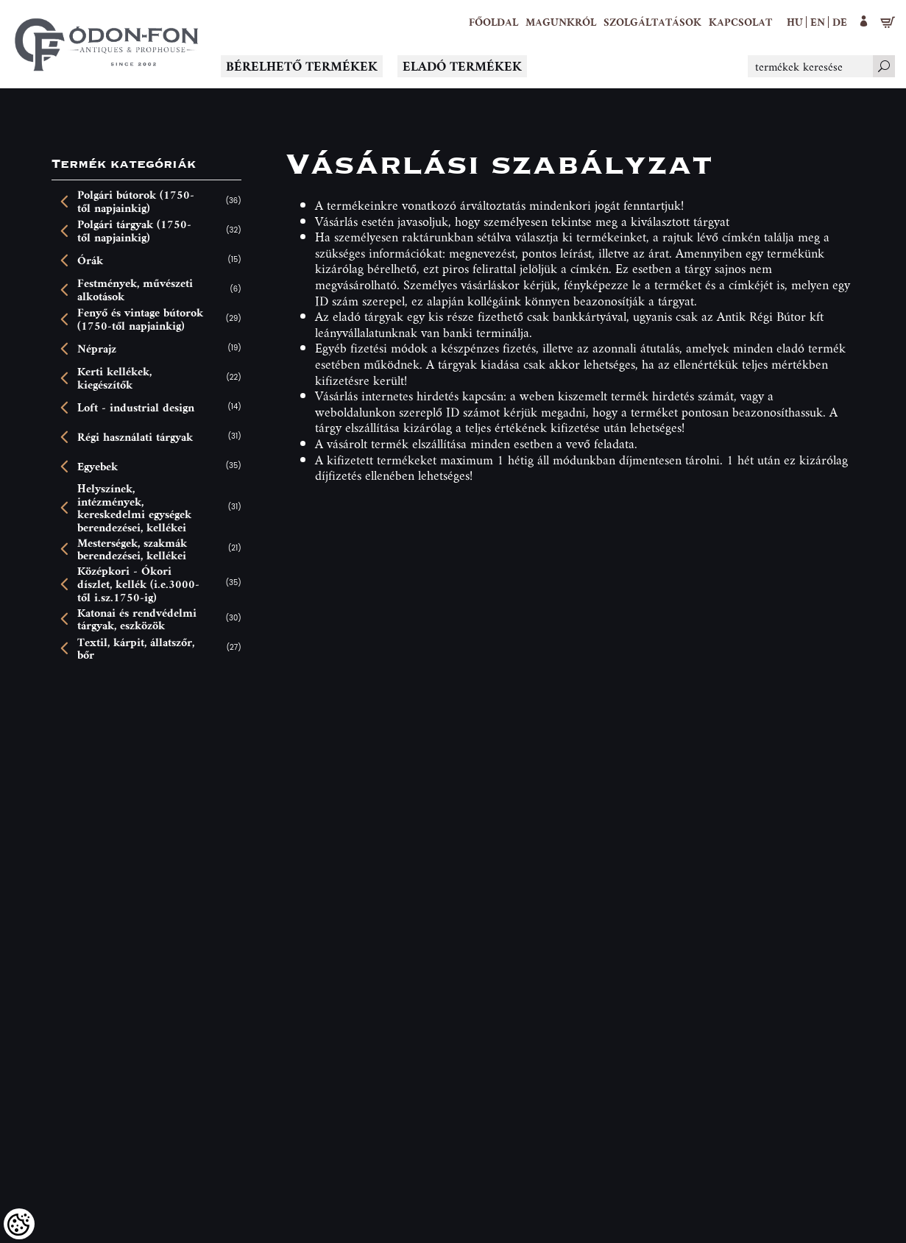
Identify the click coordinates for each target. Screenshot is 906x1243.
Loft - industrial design (135, 407)
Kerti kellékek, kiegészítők (114, 378)
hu (795, 21)
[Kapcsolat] (740, 22)
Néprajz (96, 348)
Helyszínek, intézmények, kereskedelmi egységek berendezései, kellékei (134, 508)
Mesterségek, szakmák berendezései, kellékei (132, 549)
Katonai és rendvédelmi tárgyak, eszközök (137, 619)
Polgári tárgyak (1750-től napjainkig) (134, 231)
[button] (561, 22)
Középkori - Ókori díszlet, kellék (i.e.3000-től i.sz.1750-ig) (138, 583)
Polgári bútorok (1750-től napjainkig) (135, 201)
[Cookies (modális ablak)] (19, 1223)
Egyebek (97, 466)
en (817, 21)
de (839, 21)
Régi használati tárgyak (135, 437)
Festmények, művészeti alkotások (135, 289)
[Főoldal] (493, 22)
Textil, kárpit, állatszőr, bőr (135, 649)
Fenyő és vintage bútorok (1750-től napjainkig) (140, 319)
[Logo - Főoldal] (106, 44)
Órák (90, 260)
